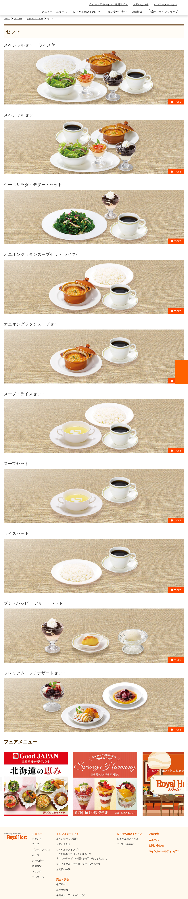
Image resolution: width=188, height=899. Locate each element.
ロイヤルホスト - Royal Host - (20, 8)
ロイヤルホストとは (127, 838)
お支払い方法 (63, 869)
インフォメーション (165, 4)
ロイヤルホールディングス (164, 851)
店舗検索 (136, 11)
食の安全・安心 (117, 11)
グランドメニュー (35, 19)
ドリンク (37, 871)
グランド (37, 838)
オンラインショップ (163, 11)
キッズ (35, 855)
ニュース (61, 11)
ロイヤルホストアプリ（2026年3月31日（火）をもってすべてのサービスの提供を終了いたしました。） (82, 854)
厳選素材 (61, 884)
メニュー (47, 11)
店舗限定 (37, 866)
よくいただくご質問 (67, 838)
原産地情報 (62, 889)
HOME (7, 19)
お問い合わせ (140, 4)
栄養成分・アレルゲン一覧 (70, 895)
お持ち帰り (38, 860)
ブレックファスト (41, 849)
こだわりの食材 (125, 844)
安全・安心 (62, 879)
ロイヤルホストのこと (86, 11)
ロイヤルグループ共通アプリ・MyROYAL (78, 864)
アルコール (38, 877)
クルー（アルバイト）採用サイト (108, 4)
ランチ (35, 844)
